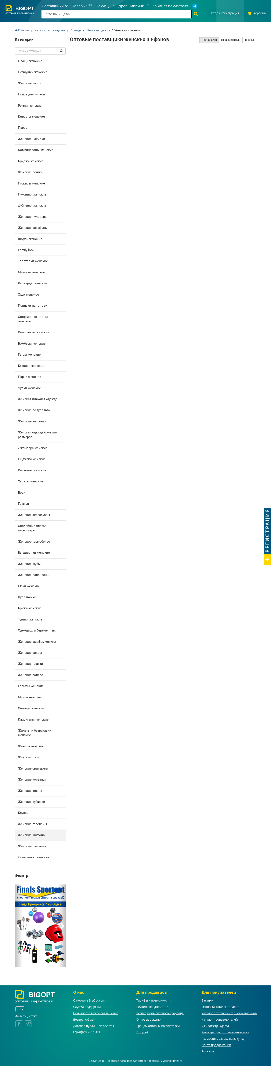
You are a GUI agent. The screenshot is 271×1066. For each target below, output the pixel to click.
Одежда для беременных (36, 630)
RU (20, 1009)
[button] (18, 925)
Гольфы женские (31, 685)
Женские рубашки (31, 801)
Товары (249, 39)
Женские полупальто (34, 410)
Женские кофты (30, 790)
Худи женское (28, 294)
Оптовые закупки (148, 1019)
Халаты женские (30, 481)
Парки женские (29, 376)
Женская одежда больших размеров (37, 434)
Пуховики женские (32, 194)
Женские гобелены (32, 823)
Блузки (23, 812)
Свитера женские (31, 708)
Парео (22, 127)
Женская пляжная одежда (37, 398)
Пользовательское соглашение (95, 1012)
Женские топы (29, 757)
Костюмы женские (32, 470)
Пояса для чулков (31, 94)
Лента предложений (216, 1044)
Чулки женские (29, 387)
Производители (230, 39)
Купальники (27, 596)
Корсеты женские (31, 116)
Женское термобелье (34, 541)
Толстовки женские (33, 261)
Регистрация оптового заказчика (225, 1032)
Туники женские (30, 619)
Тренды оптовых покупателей (158, 1025)
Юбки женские (29, 585)
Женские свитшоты (33, 768)
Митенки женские (31, 272)
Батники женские (31, 365)
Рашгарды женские (32, 283)
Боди (21, 492)
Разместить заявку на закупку (223, 1038)
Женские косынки (32, 779)
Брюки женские (29, 608)
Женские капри (29, 83)
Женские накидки (31, 138)
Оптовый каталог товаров (220, 1006)
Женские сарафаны (33, 227)
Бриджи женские (30, 160)
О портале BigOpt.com (89, 1000)
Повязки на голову (32, 305)
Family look (26, 249)
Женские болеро (30, 674)
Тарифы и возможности (153, 1000)
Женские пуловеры (32, 216)
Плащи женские (30, 60)
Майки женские (30, 697)
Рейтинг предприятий (152, 1006)
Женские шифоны (32, 834)
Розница (208, 1051)
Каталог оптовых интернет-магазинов (229, 1012)
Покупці (142, 1032)
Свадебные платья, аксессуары (32, 527)
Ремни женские (29, 105)
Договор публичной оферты (93, 1025)
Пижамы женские (31, 183)
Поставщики (209, 39)
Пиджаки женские (32, 459)
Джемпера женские (32, 447)
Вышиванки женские (34, 552)
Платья (23, 503)
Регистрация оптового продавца (160, 1012)
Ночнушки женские (32, 71)
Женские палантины (33, 574)
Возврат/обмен (84, 1019)
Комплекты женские (33, 332)
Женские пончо (30, 171)
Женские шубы (29, 563)
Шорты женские (30, 238)
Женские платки (30, 663)
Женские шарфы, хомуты (37, 641)
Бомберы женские (32, 343)
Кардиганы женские (33, 719)
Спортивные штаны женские (33, 318)
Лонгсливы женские (33, 857)
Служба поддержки (87, 1006)
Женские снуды (30, 652)
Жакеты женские (31, 745)
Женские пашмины (32, 846)
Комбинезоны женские (35, 149)
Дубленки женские (32, 205)
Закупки (207, 1000)
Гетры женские (29, 354)
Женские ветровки (32, 421)
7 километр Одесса (215, 1025)
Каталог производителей (220, 1019)
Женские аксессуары (34, 514)
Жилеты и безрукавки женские (34, 732)
